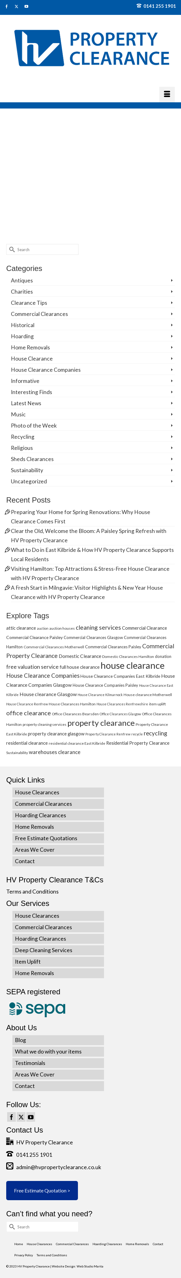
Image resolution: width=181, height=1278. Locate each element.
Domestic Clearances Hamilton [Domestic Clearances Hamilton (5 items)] (128, 656)
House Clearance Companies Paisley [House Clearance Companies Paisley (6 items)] (105, 685)
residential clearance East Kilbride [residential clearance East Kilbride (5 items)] (77, 743)
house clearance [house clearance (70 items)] (133, 665)
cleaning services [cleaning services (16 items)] (98, 627)
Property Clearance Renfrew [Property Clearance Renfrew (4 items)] (107, 734)
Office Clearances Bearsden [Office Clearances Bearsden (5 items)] (75, 714)
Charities (22, 291)
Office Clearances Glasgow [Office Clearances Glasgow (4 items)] (120, 714)
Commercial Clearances (39, 314)
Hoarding (22, 336)
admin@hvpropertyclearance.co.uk (53, 1167)
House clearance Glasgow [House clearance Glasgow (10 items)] (48, 694)
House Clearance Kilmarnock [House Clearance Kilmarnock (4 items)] (100, 695)
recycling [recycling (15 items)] (155, 733)
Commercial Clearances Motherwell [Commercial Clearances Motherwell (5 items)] (54, 647)
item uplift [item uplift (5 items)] (157, 704)
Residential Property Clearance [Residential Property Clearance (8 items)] (138, 743)
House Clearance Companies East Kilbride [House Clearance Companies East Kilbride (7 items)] (120, 676)
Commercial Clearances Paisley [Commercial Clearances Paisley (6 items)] (113, 646)
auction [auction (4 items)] (42, 628)
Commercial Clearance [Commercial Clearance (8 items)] (144, 628)
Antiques (22, 280)
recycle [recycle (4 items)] (137, 734)
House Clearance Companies (46, 369)
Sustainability (27, 470)
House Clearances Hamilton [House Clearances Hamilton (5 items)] (72, 704)
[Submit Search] (11, 249)
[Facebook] (11, 1117)
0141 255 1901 (156, 6)
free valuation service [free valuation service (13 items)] (32, 666)
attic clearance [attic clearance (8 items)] (21, 628)
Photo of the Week (34, 425)
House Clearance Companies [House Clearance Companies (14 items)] (42, 675)
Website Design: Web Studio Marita (77, 1266)
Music (18, 414)
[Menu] (167, 94)
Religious (22, 448)
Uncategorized (29, 481)
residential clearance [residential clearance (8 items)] (27, 743)
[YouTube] (30, 1117)
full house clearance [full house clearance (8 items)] (80, 667)
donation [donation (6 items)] (163, 656)
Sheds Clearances (32, 459)
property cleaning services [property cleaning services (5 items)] (44, 724)
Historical (22, 325)
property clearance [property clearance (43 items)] (101, 723)
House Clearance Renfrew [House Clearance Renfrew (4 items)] (27, 704)
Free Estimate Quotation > (42, 1190)
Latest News (26, 403)
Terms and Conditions (32, 891)
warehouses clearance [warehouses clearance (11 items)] (54, 752)
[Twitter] (21, 1117)
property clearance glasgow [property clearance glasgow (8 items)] (56, 733)
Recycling (22, 436)
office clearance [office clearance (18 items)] (28, 713)
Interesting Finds (31, 392)
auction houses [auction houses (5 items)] (62, 628)
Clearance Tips (29, 303)
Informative (25, 381)
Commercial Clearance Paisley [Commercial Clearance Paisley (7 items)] (34, 637)
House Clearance (32, 358)
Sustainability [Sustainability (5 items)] (17, 752)
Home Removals (30, 347)
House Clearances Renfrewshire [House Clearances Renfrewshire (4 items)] (122, 704)
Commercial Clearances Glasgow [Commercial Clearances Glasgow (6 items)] (93, 637)
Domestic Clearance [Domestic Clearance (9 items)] (80, 656)
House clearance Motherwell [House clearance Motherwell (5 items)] (148, 694)
